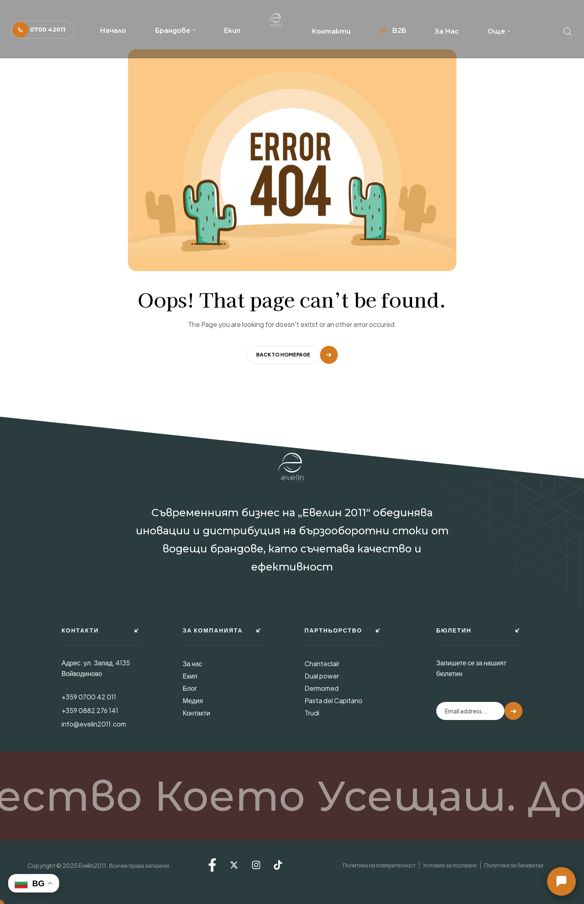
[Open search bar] (567, 29)
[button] (42, 30)
